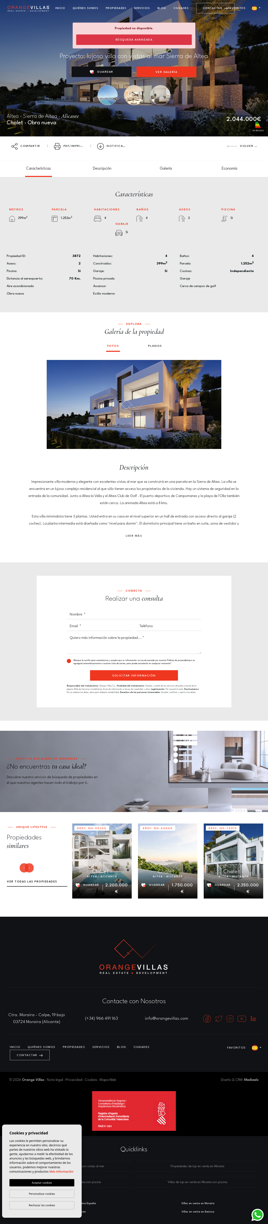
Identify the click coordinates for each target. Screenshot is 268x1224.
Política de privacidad (177, 660)
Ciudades (181, 8)
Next (215, 404)
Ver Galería (167, 72)
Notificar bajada (114, 146)
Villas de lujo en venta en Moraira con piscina (197, 1182)
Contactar (215, 8)
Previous (53, 404)
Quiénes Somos (85, 8)
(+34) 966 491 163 (101, 1019)
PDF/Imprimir (70, 146)
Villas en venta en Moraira (197, 1203)
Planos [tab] (155, 345)
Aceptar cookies (42, 1183)
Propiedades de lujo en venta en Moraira (197, 1166)
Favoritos (237, 8)
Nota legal (55, 1080)
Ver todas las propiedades (32, 881)
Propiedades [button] (116, 8)
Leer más (134, 535)
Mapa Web (108, 1080)
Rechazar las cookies (42, 1205)
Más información (61, 1171)
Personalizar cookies (42, 1194)
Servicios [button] (142, 8)
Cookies (91, 1080)
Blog (161, 8)
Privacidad (74, 1080)
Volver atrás (244, 146)
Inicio (60, 8)
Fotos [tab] (113, 345)
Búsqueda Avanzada (134, 39)
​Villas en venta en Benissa (198, 1211)
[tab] (38, 168)
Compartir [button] (26, 146)
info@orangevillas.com (166, 1019)
